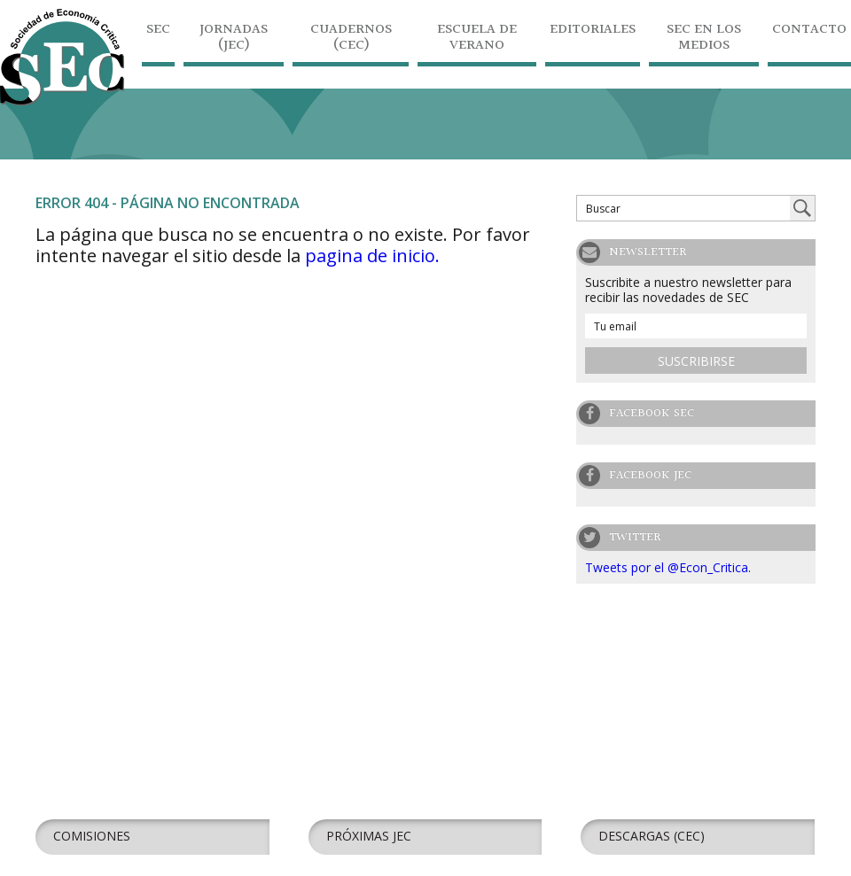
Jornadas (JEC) (233, 39)
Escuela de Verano (477, 39)
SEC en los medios (704, 39)
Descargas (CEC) (651, 835)
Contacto (809, 31)
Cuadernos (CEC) (351, 39)
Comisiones (91, 835)
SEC (158, 31)
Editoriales (593, 31)
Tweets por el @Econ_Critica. (668, 567)
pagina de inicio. (372, 255)
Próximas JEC (368, 835)
